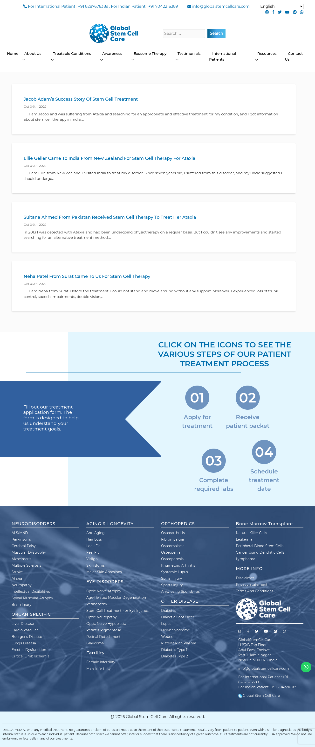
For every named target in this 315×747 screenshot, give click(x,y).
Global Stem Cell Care (259, 695)
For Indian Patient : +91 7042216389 (144, 6)
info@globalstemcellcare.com (221, 6)
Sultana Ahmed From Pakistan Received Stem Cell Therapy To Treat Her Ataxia (110, 217)
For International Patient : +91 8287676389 (68, 6)
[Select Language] (281, 6)
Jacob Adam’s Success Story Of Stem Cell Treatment (81, 99)
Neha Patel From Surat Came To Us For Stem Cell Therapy (87, 276)
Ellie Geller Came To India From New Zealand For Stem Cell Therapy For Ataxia (109, 158)
